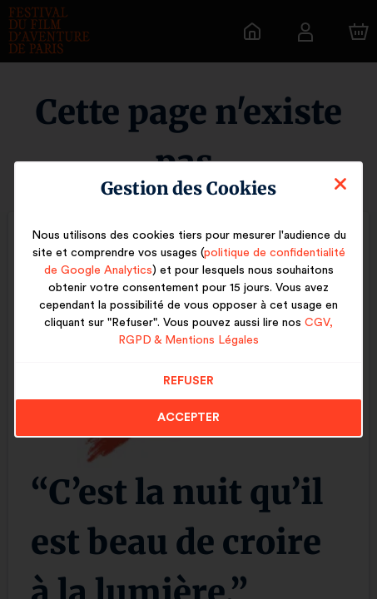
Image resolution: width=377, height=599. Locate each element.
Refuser (188, 381)
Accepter (188, 417)
